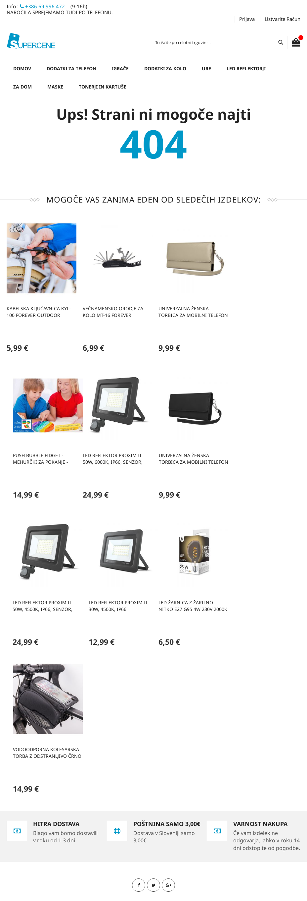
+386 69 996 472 (42, 6)
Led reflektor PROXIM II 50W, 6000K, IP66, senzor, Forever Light (36, 456)
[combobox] (219, 42)
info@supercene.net (138, 821)
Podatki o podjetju (37, 820)
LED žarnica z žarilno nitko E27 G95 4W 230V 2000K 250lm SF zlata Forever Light (41, 602)
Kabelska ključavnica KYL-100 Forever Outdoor (39, 310)
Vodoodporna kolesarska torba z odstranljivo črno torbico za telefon (116, 602)
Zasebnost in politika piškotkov (50, 775)
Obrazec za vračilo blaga (44, 831)
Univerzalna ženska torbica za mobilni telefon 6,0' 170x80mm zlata (190, 310)
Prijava (247, 19)
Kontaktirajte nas (35, 798)
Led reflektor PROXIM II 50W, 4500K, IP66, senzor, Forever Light (186, 456)
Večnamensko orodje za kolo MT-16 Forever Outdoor (112, 310)
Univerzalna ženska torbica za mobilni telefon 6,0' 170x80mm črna (116, 456)
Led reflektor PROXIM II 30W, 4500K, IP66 (261, 456)
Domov (22, 68)
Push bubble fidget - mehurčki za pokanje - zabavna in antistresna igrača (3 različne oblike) (264, 310)
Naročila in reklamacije (42, 786)
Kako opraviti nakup (39, 809)
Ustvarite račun (282, 19)
